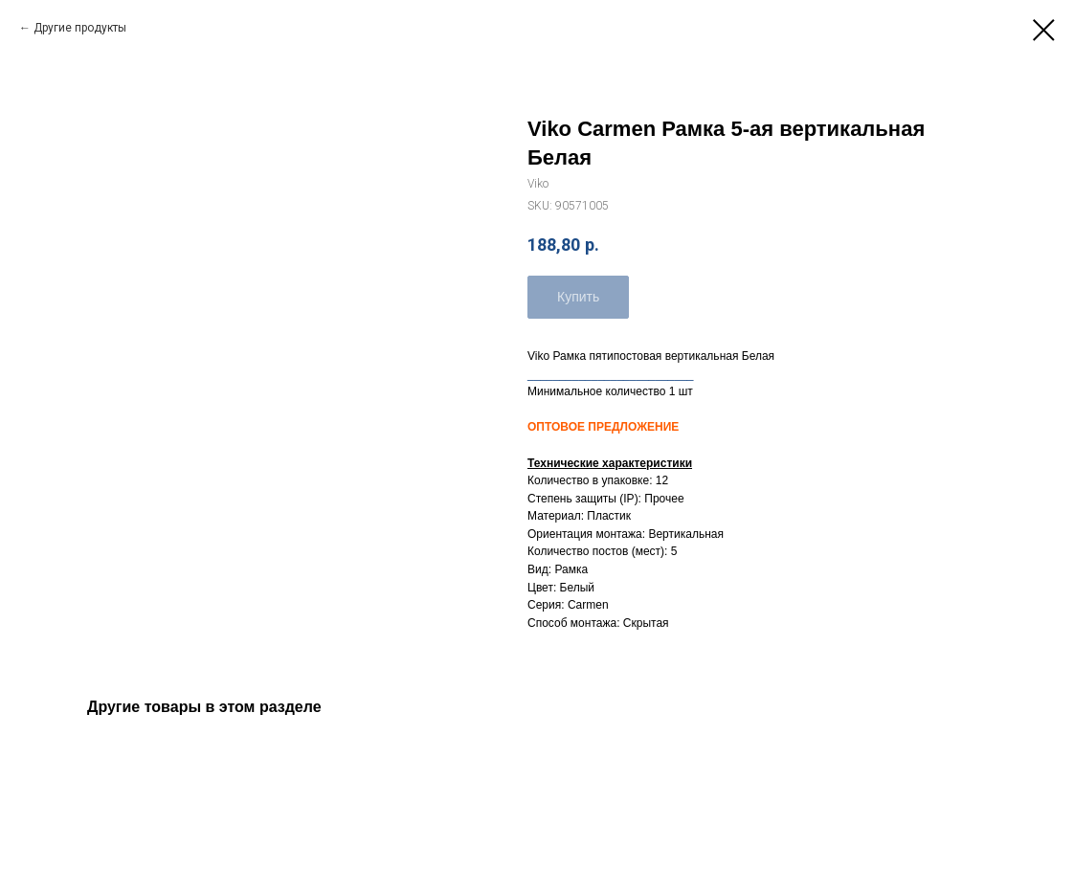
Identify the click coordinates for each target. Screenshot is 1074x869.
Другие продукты (80, 27)
